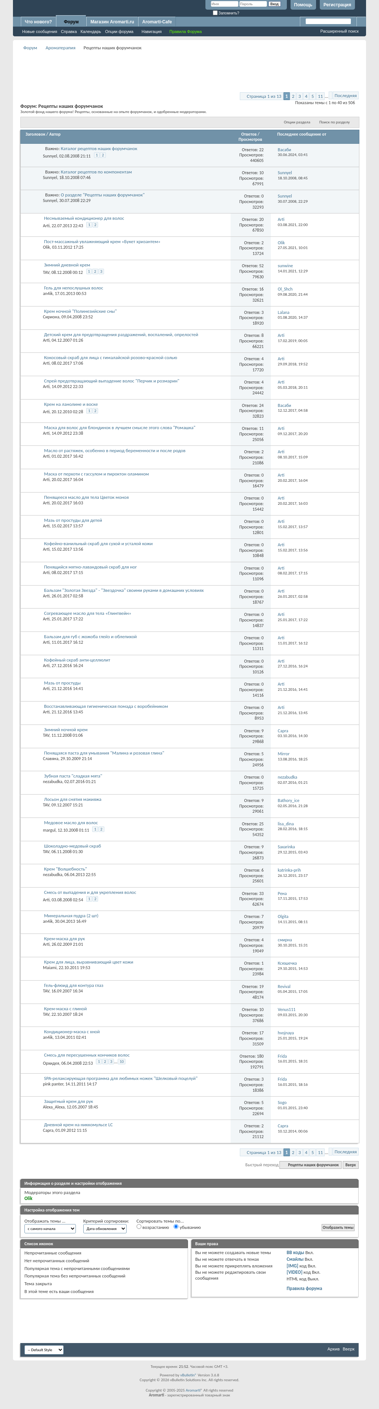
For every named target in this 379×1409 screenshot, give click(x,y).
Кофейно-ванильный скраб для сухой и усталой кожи (98, 543)
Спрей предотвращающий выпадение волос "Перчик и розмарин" (112, 381)
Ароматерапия (61, 47)
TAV (46, 272)
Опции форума (119, 31)
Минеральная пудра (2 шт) (71, 915)
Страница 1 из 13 (264, 96)
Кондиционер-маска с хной (72, 1031)
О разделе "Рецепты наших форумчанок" (102, 195)
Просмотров (250, 139)
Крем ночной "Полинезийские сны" (80, 311)
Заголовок (35, 134)
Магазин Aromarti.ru (112, 21)
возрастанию (153, 1227)
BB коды (295, 1252)
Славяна (50, 758)
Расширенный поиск (339, 31)
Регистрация (337, 4)
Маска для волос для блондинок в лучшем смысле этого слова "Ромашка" (119, 427)
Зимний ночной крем (66, 729)
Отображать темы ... (45, 1221)
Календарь (91, 31)
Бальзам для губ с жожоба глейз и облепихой (90, 636)
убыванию (187, 1227)
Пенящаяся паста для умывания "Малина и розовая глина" (104, 753)
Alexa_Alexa (53, 1107)
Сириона (51, 316)
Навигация (151, 31)
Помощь (303, 4)
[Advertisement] (189, 69)
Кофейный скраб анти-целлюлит (77, 660)
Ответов (249, 134)
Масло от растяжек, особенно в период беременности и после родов (114, 450)
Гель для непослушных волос (73, 288)
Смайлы (294, 1259)
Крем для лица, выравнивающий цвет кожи (88, 962)
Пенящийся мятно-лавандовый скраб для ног (90, 567)
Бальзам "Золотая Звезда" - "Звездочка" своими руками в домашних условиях (124, 590)
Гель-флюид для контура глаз (73, 985)
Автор (55, 134)
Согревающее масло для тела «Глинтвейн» (87, 613)
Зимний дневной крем (67, 265)
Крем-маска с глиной (65, 1008)
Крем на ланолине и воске (71, 404)
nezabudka (52, 781)
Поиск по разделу (334, 122)
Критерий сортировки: (106, 1221)
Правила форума (304, 1288)
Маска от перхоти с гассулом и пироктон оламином (96, 474)
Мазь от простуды (62, 683)
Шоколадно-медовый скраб (72, 846)
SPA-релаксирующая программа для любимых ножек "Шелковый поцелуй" (121, 1078)
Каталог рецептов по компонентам (96, 172)
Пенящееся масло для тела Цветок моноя (86, 497)
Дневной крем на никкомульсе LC (78, 1124)
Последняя (346, 95)
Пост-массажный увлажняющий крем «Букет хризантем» (102, 241)
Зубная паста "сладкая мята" (73, 776)
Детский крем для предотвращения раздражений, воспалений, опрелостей (121, 334)
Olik (46, 247)
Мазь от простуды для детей (73, 520)
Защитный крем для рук (68, 1101)
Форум (71, 21)
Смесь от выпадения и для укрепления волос (90, 892)
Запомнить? (226, 13)
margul (49, 830)
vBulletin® (188, 1375)
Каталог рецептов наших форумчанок (99, 148)
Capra (48, 1130)
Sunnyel (50, 156)
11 (320, 96)
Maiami (50, 967)
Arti (46, 225)
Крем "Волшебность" (65, 869)
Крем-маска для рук (64, 938)
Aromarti (193, 1390)
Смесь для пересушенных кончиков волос (87, 1055)
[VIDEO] (294, 1272)
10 (122, 1061)
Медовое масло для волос (71, 822)
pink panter (53, 1084)
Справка (69, 31)
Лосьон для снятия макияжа (72, 799)
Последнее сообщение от (301, 134)
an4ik (48, 293)
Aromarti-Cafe (157, 21)
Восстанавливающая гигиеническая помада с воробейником (106, 706)
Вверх (350, 1165)
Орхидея (51, 1063)
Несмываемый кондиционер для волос (84, 218)
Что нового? (38, 21)
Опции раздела (297, 122)
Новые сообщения (39, 31)
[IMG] (292, 1266)
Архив (334, 1349)
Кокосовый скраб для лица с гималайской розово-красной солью (110, 357)
